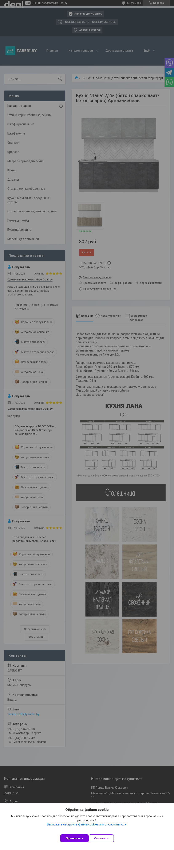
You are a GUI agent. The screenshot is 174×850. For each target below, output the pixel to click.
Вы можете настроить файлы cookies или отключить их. (85, 824)
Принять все (74, 838)
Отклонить (101, 838)
